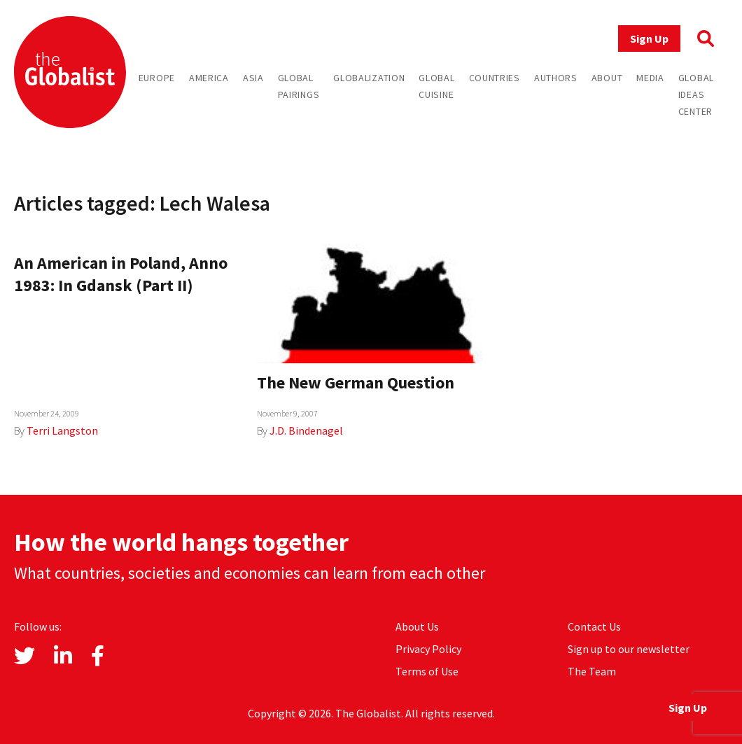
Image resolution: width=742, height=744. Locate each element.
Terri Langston (62, 430)
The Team (592, 671)
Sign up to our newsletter (629, 649)
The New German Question (355, 382)
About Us (417, 626)
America (209, 77)
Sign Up (649, 38)
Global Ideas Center (696, 94)
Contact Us (594, 626)
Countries (494, 77)
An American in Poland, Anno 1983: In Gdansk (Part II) (120, 274)
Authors (556, 77)
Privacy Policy (428, 649)
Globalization (369, 77)
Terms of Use (427, 671)
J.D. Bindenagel (306, 430)
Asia (253, 77)
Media (650, 77)
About (607, 77)
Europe (157, 77)
